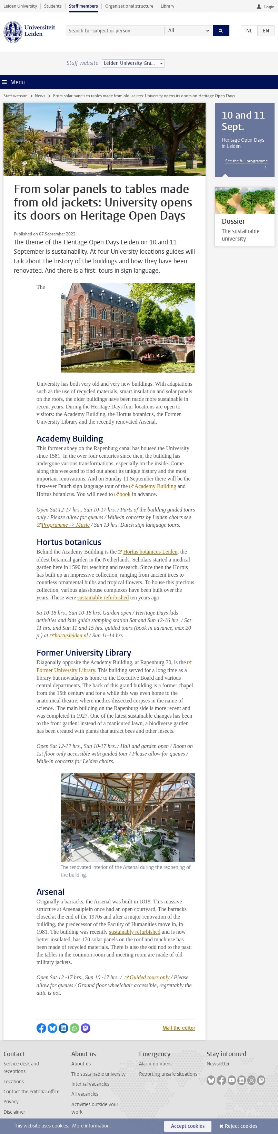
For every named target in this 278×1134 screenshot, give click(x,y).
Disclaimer (14, 1112)
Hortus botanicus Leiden (150, 552)
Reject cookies (241, 1126)
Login (269, 7)
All (171, 30)
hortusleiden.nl (71, 635)
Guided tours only (150, 977)
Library (167, 6)
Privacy (11, 1101)
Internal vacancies (90, 1084)
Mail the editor (178, 1028)
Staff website (15, 96)
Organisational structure (129, 6)
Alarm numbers (155, 1064)
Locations (13, 1082)
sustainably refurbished (103, 597)
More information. (91, 1126)
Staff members (83, 6)
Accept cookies (188, 1126)
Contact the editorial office (31, 1092)
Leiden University (20, 6)
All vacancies (84, 1094)
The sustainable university (98, 1074)
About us (81, 1064)
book (125, 494)
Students (53, 6)
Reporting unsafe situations (168, 1074)
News (40, 96)
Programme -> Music (66, 525)
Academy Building (155, 486)
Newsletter (218, 1064)
